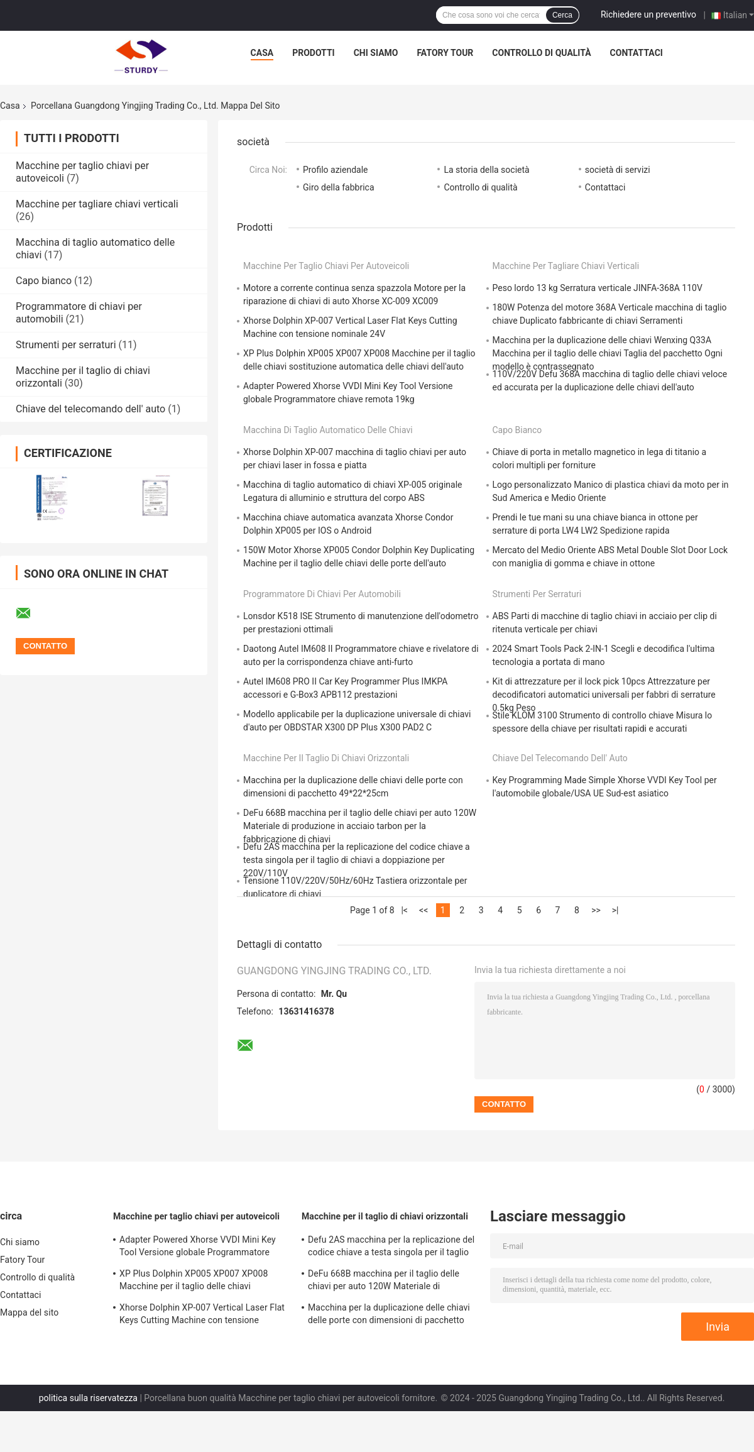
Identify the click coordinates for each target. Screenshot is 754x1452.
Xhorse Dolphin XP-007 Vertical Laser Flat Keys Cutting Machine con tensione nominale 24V (202, 1315)
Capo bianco (44, 281)
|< (404, 910)
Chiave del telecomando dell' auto (90, 409)
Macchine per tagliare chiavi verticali (97, 204)
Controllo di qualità (541, 53)
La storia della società (486, 170)
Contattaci (636, 53)
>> (596, 910)
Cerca (562, 15)
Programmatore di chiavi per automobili (322, 594)
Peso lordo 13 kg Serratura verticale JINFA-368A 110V (597, 288)
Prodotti (313, 53)
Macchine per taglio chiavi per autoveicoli (326, 266)
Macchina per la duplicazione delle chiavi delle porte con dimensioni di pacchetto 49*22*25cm (389, 1315)
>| (615, 910)
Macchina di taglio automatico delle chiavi (328, 430)
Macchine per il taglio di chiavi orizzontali (326, 758)
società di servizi (617, 170)
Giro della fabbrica (338, 187)
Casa (262, 53)
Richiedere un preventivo (648, 14)
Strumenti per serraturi (66, 345)
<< (423, 910)
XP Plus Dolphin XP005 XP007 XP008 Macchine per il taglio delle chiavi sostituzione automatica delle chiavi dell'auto (193, 1281)
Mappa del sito (29, 1312)
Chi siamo (376, 53)
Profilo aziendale (335, 170)
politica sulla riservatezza (88, 1398)
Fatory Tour (445, 53)
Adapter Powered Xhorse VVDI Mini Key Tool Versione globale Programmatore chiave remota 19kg (197, 1248)
